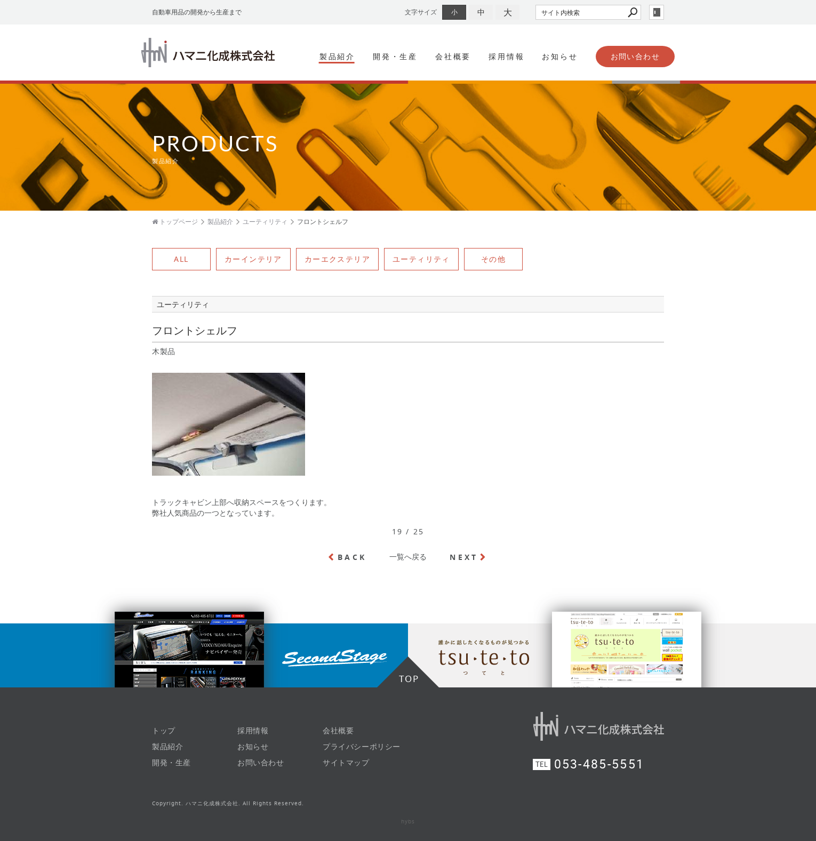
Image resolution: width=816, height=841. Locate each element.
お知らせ (560, 56)
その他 (493, 259)
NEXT (464, 557)
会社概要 (453, 56)
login (656, 12)
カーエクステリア (337, 259)
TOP (409, 678)
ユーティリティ (421, 259)
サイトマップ (346, 762)
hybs (408, 821)
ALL (181, 259)
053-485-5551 (599, 764)
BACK (352, 557)
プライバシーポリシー (362, 746)
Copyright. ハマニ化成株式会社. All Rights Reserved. (228, 803)
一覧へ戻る (408, 556)
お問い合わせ (635, 56)
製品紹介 (337, 56)
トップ (163, 730)
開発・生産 (395, 56)
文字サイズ (421, 12)
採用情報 (506, 56)
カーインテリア (253, 259)
